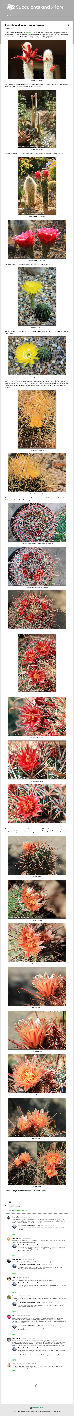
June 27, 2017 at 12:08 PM (23, 1316)
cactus (11, 1207)
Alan (13, 1278)
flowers (18, 1207)
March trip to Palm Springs (44, 498)
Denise (14, 1296)
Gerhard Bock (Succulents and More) (29, 1225)
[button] (68, 25)
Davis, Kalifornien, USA (20, 1210)
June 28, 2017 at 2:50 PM (47, 1325)
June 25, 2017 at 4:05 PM (25, 1238)
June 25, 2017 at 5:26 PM (47, 1225)
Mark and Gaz (16, 1259)
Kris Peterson (16, 1338)
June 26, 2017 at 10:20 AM (24, 1296)
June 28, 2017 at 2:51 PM (47, 1348)
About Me (15, 15)
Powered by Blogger (37, 1408)
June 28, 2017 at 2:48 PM (47, 1265)
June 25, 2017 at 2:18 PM (26, 1217)
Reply (14, 1235)
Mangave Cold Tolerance (52, 15)
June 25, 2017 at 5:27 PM (47, 1245)
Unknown (15, 1238)
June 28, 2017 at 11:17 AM (28, 1338)
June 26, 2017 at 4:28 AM (28, 1259)
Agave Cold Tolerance (30, 15)
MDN (13, 1316)
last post (28, 33)
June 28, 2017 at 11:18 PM (29, 1364)
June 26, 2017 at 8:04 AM (22, 1278)
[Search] (71, 5)
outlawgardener (17, 1364)
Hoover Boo (16, 1217)
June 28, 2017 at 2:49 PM (47, 1283)
